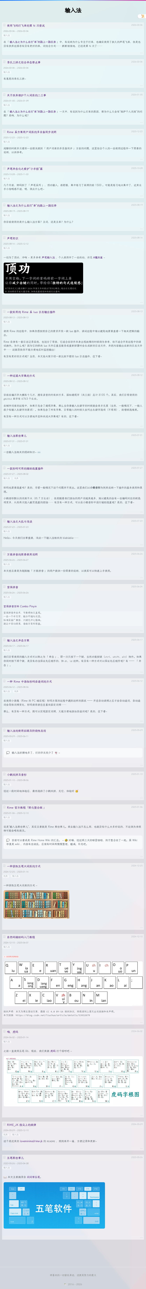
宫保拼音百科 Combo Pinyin (20, 606)
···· (141, 52)
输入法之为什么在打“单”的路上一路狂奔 (33, 42)
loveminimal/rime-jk (31, 1141)
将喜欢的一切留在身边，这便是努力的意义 (73, 1275)
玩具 (16, 478)
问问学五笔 (33, 1177)
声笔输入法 (48, 257)
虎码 (53, 1051)
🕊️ (65, 1284)
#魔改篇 (98, 257)
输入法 (6, 35)
